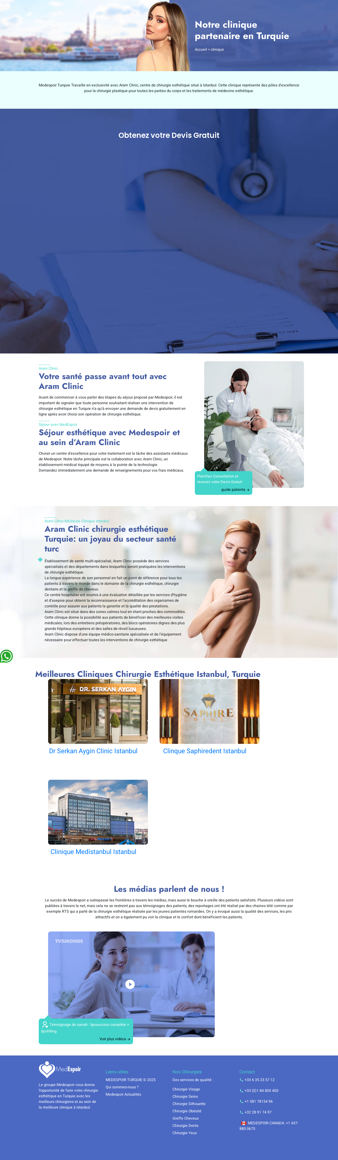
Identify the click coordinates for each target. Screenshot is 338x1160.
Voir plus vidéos (115, 1039)
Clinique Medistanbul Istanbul (93, 852)
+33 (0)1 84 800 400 (258, 1091)
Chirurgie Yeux (185, 1133)
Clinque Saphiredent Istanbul (204, 751)
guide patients (235, 490)
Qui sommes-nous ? (122, 1087)
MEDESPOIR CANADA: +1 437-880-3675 (268, 1126)
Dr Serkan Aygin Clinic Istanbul (93, 751)
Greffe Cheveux (186, 1118)
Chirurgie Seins (185, 1096)
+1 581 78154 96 (256, 1101)
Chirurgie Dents (185, 1126)
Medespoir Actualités (123, 1094)
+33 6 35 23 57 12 (257, 1080)
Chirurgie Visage (186, 1089)
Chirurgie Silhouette (189, 1104)
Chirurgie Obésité (187, 1111)
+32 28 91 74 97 (255, 1112)
